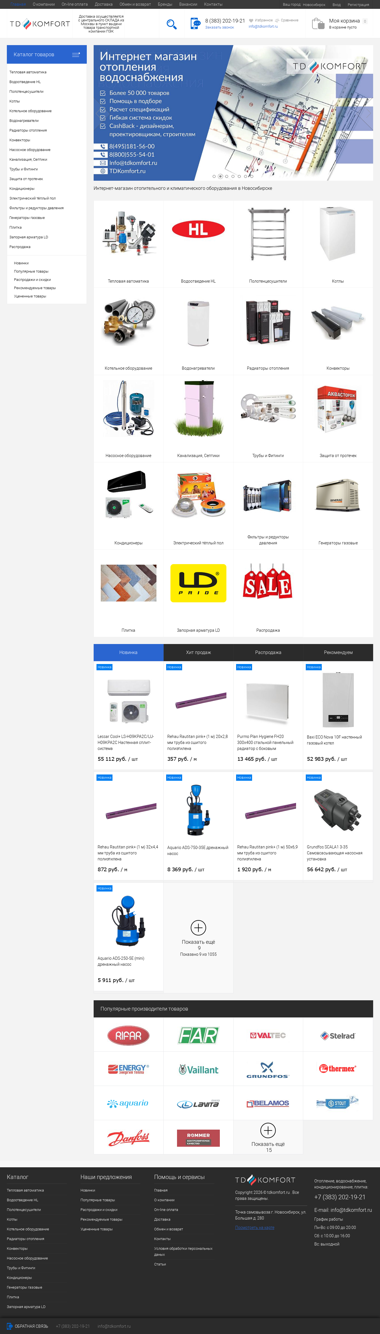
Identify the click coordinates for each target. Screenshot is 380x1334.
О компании (44, 4)
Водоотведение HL (22, 1200)
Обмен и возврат (135, 4)
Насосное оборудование (27, 1258)
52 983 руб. (327, 759)
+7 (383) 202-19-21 (73, 1326)
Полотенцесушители (24, 1210)
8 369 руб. (185, 869)
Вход (337, 5)
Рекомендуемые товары (35, 288)
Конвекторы (17, 1248)
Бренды (165, 4)
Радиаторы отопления (25, 1239)
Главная (18, 4)
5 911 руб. (116, 980)
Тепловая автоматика (25, 1190)
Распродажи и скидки (32, 279)
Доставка (104, 4)
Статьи (160, 1264)
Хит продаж (198, 652)
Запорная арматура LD (26, 1307)
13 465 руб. (257, 759)
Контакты (213, 4)
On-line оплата (75, 4)
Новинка (128, 652)
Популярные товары (31, 271)
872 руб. (112, 869)
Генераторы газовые (24, 1287)
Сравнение (286, 20)
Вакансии (188, 4)
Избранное (261, 20)
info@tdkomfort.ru (263, 26)
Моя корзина (348, 21)
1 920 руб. (254, 869)
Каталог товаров (47, 54)
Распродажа (268, 652)
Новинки (21, 263)
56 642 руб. (327, 869)
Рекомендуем (338, 652)
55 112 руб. (118, 759)
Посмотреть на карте (254, 1227)
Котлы (12, 1219)
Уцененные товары (30, 296)
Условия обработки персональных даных (183, 1251)
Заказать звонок (219, 27)
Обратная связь (27, 1326)
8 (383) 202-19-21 (225, 21)
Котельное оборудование (28, 1229)
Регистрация (358, 5)
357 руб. (182, 759)
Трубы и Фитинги (21, 1268)
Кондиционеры (19, 1277)
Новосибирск (314, 5)
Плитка (13, 1297)
